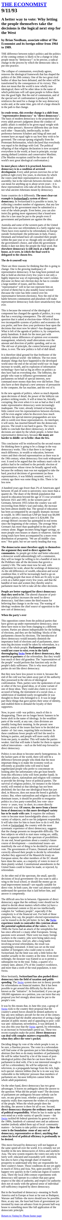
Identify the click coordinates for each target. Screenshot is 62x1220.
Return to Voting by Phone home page (21, 1215)
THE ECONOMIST (24, 4)
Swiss (22, 653)
